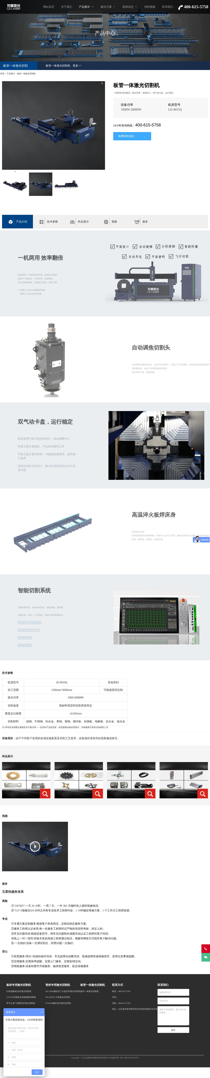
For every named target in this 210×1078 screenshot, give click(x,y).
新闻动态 (127, 6)
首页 (2, 73)
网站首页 (48, 6)
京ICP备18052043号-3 (129, 1058)
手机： (115, 997)
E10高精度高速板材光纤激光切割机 (22, 1009)
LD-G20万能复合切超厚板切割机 (21, 997)
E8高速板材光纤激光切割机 (18, 991)
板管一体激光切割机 (58, 65)
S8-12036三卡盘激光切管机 (57, 997)
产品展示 (84, 6)
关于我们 (66, 6)
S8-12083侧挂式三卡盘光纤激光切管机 (62, 991)
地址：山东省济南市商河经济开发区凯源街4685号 (134, 1009)
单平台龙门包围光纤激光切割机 (20, 1003)
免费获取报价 (132, 136)
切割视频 (149, 6)
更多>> (77, 65)
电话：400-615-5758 (121, 991)
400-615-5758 (148, 125)
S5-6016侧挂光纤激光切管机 (58, 1003)
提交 (173, 1030)
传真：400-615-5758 (121, 1003)
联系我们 (167, 6)
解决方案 (106, 6)
